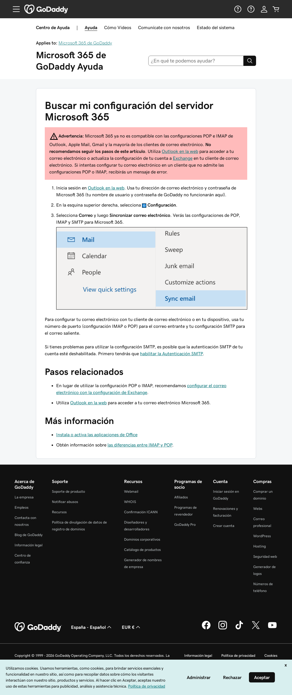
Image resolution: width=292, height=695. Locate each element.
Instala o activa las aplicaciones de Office (96, 434)
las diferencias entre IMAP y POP (140, 445)
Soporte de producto (68, 491)
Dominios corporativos (142, 539)
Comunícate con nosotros (164, 27)
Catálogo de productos (142, 549)
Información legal (28, 545)
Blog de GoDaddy (28, 535)
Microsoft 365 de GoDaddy (85, 43)
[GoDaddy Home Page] (38, 627)
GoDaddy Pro (185, 524)
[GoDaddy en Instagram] (223, 628)
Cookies (270, 655)
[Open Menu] (14, 9)
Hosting (259, 546)
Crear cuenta (223, 526)
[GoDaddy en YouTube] (272, 628)
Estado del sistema (215, 27)
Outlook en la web (180, 151)
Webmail (131, 491)
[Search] (250, 61)
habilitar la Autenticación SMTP (171, 353)
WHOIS (130, 502)
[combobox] (196, 60)
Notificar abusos (65, 502)
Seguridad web (265, 556)
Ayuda (91, 27)
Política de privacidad (238, 655)
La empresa (24, 497)
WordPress (262, 536)
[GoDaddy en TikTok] (239, 628)
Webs (257, 508)
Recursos (59, 512)
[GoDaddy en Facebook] (206, 628)
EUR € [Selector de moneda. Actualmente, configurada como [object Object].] (131, 627)
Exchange (182, 158)
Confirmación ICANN (141, 512)
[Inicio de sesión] (264, 9)
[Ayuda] (237, 9)
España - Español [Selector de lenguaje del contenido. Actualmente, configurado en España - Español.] (92, 627)
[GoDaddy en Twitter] (256, 628)
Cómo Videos (117, 27)
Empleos (22, 507)
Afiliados (181, 497)
